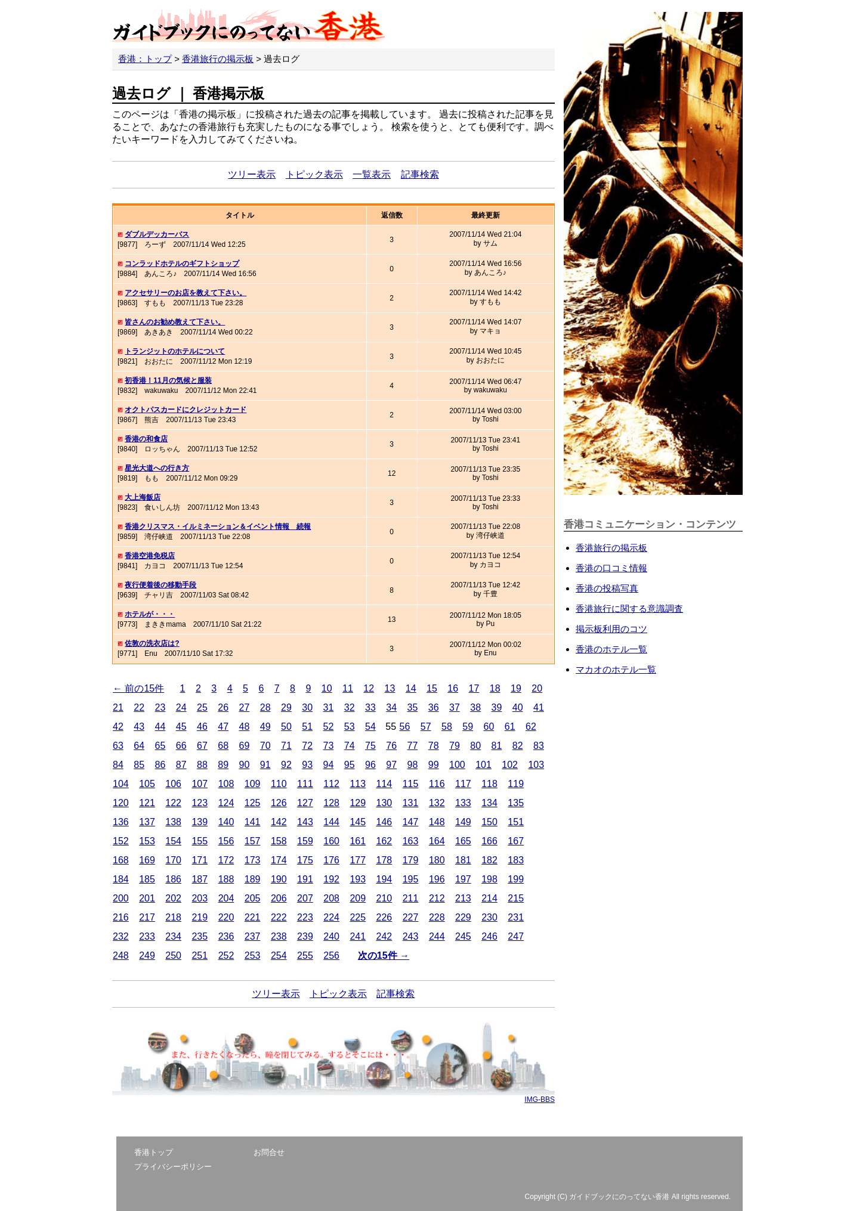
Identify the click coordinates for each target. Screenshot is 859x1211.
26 (223, 707)
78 (433, 746)
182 (489, 860)
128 (331, 803)
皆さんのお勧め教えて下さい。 (175, 322)
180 (437, 860)
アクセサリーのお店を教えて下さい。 (185, 293)
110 (279, 784)
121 (147, 803)
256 (331, 955)
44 (160, 726)
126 (279, 803)
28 (265, 707)
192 (331, 879)
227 (411, 917)
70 (265, 746)
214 (489, 898)
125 (253, 803)
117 (463, 784)
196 (437, 879)
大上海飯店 (142, 497)
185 (147, 879)
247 (516, 936)
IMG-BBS (539, 1099)
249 (147, 955)
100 (457, 765)
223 (305, 917)
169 (147, 860)
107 (199, 784)
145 (358, 822)
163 (411, 841)
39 (497, 707)
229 (463, 917)
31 (328, 707)
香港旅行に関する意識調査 (629, 608)
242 (384, 936)
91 (265, 765)
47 (223, 726)
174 (279, 860)
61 (510, 726)
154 (173, 841)
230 (489, 917)
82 (517, 746)
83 (538, 746)
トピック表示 (314, 174)
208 (331, 898)
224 (331, 917)
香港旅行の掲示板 (218, 59)
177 (358, 860)
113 (358, 784)
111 (305, 784)
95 (349, 765)
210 (384, 898)
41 (538, 707)
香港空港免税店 (150, 556)
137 (147, 822)
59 (467, 726)
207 (305, 898)
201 (147, 898)
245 (463, 936)
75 (370, 746)
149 (463, 822)
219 (199, 917)
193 (358, 879)
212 (437, 898)
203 (199, 898)
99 (433, 765)
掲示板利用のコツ (611, 629)
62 (531, 726)
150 (489, 822)
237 (253, 936)
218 (173, 917)
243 (411, 936)
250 (173, 955)
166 (489, 841)
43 (139, 726)
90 (244, 765)
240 (331, 936)
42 (118, 726)
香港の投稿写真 (607, 588)
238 (279, 936)
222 (279, 917)
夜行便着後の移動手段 (160, 585)
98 (412, 765)
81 (497, 746)
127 (305, 803)
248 (121, 955)
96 (370, 765)
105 (147, 784)
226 (384, 917)
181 (463, 860)
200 (121, 898)
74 (349, 746)
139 (199, 822)
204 (226, 898)
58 (446, 726)
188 (226, 879)
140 (226, 822)
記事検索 (420, 174)
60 (488, 726)
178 (384, 860)
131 (411, 803)
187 (199, 879)
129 (358, 803)
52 (328, 726)
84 (118, 765)
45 (181, 726)
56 (404, 726)
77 (412, 746)
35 (412, 707)
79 (454, 746)
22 (139, 707)
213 (463, 898)
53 (349, 726)
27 (244, 707)
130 (384, 803)
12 (368, 688)
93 (307, 765)
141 (253, 822)
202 (173, 898)
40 (517, 707)
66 (181, 746)
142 (279, 822)
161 (358, 841)
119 (516, 784)
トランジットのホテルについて (175, 351)
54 (370, 726)
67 (202, 746)
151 (516, 822)
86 (160, 765)
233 (147, 936)
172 (226, 860)
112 (331, 784)
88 (202, 765)
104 (121, 784)
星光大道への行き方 (157, 468)
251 (199, 955)
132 (437, 803)
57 (426, 726)
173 (253, 860)
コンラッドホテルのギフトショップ (182, 263)
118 (489, 784)
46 (202, 726)
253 (253, 955)
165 (463, 841)
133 (463, 803)
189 (253, 879)
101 (483, 765)
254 (279, 955)
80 (475, 746)
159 (305, 841)
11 (347, 688)
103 (536, 765)
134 (489, 803)
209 (358, 898)
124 (226, 803)
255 (305, 955)
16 (452, 688)
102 (510, 765)
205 (253, 898)
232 (121, 936)
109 (253, 784)
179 (411, 860)
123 (199, 803)
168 (121, 860)
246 (489, 936)
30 (307, 707)
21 (118, 707)
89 (223, 765)
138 (173, 822)
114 (384, 784)
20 (537, 688)
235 (199, 936)
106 (173, 784)
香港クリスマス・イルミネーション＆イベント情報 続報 (218, 526)
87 (181, 765)
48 (244, 726)
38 (475, 707)
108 (226, 784)
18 (495, 688)
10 (327, 688)
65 (160, 746)
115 (411, 784)
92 (286, 765)
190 (279, 879)
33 (370, 707)
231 (516, 917)
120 (121, 803)
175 (305, 860)
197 (463, 879)
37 (454, 707)
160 (331, 841)
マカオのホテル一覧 (616, 669)
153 (147, 841)
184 (121, 879)
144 (331, 822)
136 (121, 822)
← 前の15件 (138, 688)
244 (437, 936)
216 (121, 917)
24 (181, 707)
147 (411, 822)
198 (489, 879)
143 (305, 822)
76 (391, 746)
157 (253, 841)
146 (384, 822)
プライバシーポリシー (173, 1166)
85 (139, 765)
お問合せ (269, 1152)
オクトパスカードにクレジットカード (185, 409)
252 (226, 955)
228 (437, 917)
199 (516, 879)
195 (411, 879)
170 (173, 860)
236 (226, 936)
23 (160, 707)
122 (173, 803)
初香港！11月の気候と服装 (168, 380)
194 (384, 879)
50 (286, 726)
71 (286, 746)
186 (173, 879)
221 (253, 917)
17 (474, 688)
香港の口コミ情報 (611, 568)
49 (265, 726)
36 (433, 707)
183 (516, 860)
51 (307, 726)
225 (358, 917)
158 (279, 841)
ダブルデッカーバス (157, 234)
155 (199, 841)
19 (516, 688)
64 (139, 746)
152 (121, 841)
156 (226, 841)
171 (199, 860)
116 (437, 784)
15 (432, 688)
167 (516, 841)
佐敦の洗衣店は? (152, 643)
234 (173, 936)
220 (226, 917)
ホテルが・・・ (150, 614)
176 (331, 860)
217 (147, 917)
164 (437, 841)
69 (244, 746)
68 (223, 746)
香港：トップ (145, 59)
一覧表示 (372, 174)
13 (390, 688)
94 (328, 765)
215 (516, 898)
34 (391, 707)
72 (307, 746)
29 (286, 707)
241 (358, 936)
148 (437, 822)
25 (202, 707)
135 (516, 803)
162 (384, 841)
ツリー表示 (252, 174)
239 (305, 936)
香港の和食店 (146, 439)
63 (118, 746)
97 (391, 765)
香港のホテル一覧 (611, 649)
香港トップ (153, 1152)
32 (349, 707)
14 (411, 688)
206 (279, 898)
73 (328, 746)
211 (411, 898)
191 (305, 879)
